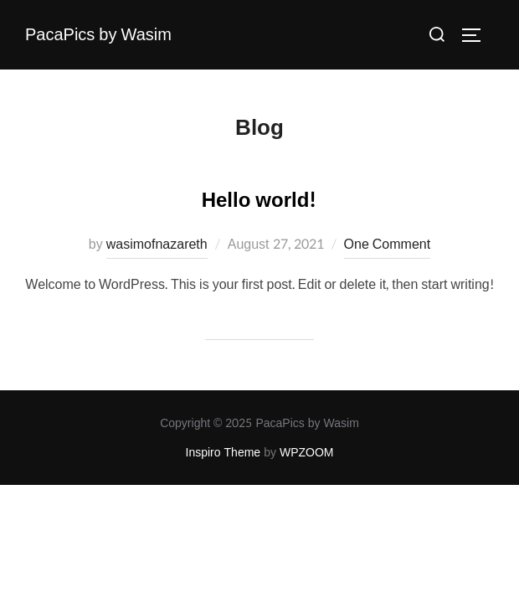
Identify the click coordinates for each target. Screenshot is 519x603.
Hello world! (259, 201)
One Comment (387, 244)
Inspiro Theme (223, 452)
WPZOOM (307, 452)
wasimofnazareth (157, 244)
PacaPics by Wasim (98, 35)
